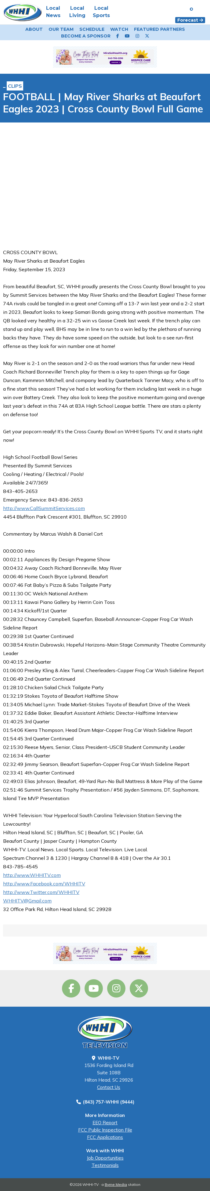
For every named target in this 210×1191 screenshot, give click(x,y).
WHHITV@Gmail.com (27, 901)
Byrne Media (116, 1184)
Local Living (77, 11)
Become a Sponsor (85, 36)
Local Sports (101, 11)
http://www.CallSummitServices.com (44, 508)
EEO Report (105, 1122)
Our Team (61, 29)
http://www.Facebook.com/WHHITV (44, 884)
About (34, 29)
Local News (53, 11)
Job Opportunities (105, 1158)
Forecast (190, 20)
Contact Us (108, 1087)
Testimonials (105, 1165)
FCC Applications (105, 1137)
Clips (15, 86)
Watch (119, 29)
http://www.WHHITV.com (32, 875)
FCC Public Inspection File (105, 1130)
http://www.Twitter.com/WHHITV (41, 892)
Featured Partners (159, 29)
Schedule (91, 29)
